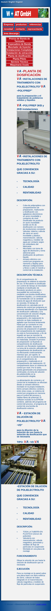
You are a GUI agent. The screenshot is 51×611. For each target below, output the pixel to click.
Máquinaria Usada (19, 65)
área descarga (11, 33)
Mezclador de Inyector (19, 47)
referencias (35, 24)
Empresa (8, 24)
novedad (8, 29)
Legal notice (41, 604)
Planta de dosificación (19, 56)
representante (35, 29)
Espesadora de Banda (19, 44)
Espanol (19, 2)
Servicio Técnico (19, 62)
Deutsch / (5, 2)
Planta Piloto (19, 59)
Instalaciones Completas (19, 50)
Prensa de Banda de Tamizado (19, 40)
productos (21, 24)
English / (12, 2)
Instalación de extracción (19, 53)
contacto (20, 29)
